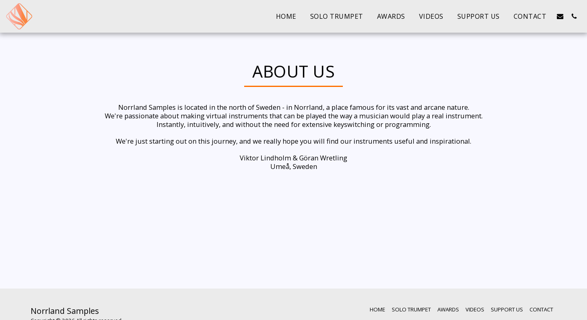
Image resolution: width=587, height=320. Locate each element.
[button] (560, 16)
